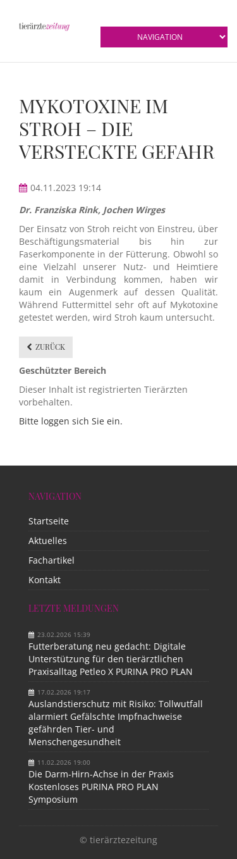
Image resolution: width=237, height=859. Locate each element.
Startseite (48, 521)
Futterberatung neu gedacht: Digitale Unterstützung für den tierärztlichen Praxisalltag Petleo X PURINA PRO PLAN (110, 658)
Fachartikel (51, 560)
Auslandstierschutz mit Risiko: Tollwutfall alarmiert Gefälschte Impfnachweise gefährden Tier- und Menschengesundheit (115, 723)
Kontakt (44, 580)
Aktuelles (47, 541)
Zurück (50, 347)
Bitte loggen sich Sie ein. (71, 421)
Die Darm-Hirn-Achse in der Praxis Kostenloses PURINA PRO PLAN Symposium (101, 786)
